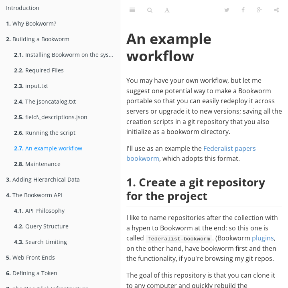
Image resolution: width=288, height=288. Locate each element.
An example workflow (48, 148)
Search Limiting (40, 242)
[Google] (259, 10)
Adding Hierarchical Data (43, 179)
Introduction (22, 8)
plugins (263, 238)
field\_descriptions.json (50, 117)
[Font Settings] (167, 10)
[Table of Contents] (132, 10)
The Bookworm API (34, 195)
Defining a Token (31, 273)
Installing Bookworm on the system (66, 54)
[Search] (149, 10)
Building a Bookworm (37, 39)
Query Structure (41, 226)
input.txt (31, 86)
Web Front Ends (30, 257)
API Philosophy (39, 210)
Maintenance (37, 164)
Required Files (39, 70)
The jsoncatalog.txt (45, 101)
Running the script (44, 132)
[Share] (276, 10)
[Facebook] (243, 10)
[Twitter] (226, 10)
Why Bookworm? (31, 23)
